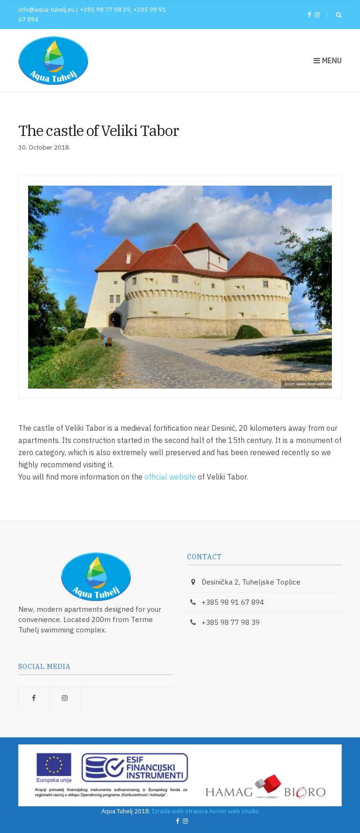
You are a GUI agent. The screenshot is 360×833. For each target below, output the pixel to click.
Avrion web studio (234, 811)
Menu (328, 60)
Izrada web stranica (180, 811)
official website (170, 476)
